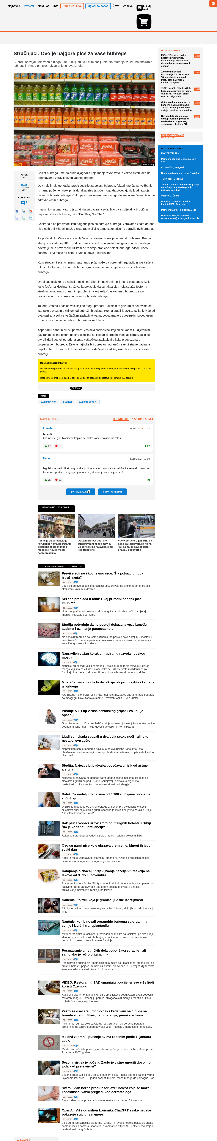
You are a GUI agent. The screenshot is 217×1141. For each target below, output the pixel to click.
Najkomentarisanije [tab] (172, 211)
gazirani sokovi (87, 384)
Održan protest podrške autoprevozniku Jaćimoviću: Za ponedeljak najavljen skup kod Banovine (95, 528)
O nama (19, 1129)
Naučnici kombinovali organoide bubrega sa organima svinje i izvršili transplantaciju (104, 906)
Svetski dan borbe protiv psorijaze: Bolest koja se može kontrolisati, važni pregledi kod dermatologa (105, 1072)
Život (24, 167)
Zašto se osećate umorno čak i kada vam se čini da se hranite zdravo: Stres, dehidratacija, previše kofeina (104, 996)
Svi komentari (80, 474)
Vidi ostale (193, 295)
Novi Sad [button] (44, 10)
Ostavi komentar (112, 474)
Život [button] (116, 10)
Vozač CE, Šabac (170, 352)
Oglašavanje (33, 1129)
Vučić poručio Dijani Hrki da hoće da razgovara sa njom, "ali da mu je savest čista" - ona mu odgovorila (135, 528)
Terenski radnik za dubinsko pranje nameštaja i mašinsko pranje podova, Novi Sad (180, 343)
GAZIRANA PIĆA (48, 384)
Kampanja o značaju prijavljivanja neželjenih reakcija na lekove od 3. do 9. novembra (106, 855)
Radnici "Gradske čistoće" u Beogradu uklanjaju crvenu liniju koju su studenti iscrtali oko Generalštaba (181, 97)
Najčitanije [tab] (167, 214)
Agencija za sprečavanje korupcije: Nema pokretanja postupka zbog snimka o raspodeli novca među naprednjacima (54, 529)
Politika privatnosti (95, 1129)
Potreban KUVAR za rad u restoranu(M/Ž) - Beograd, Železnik (180, 373)
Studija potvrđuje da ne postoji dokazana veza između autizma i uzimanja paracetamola (104, 609)
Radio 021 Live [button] (72, 10)
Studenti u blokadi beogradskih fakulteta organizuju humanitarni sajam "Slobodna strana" (181, 85)
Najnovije (168, 33)
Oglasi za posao (171, 305)
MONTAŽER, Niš (170, 309)
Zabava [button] (128, 10)
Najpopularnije (171, 127)
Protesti (29, 10)
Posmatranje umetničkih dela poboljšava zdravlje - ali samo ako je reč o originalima (104, 935)
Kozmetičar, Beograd (172, 323)
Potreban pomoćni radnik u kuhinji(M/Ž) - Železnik (175, 359)
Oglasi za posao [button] (98, 10)
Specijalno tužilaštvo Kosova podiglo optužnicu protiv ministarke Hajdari (179, 74)
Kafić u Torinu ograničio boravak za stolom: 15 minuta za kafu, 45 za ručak (181, 40)
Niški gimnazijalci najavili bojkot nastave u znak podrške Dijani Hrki (181, 51)
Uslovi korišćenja (75, 1129)
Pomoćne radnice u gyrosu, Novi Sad (178, 316)
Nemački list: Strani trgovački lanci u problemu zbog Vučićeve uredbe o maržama (181, 63)
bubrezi (67, 384)
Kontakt (46, 1129)
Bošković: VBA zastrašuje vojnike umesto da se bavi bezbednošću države (178, 110)
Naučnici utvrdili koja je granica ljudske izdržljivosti (102, 882)
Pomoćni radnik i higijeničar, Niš (178, 366)
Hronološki (121, 401)
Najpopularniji (142, 401)
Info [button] (55, 10)
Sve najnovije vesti (188, 117)
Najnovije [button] (14, 10)
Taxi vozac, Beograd (172, 335)
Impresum (58, 1129)
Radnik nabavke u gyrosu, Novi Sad (180, 329)
